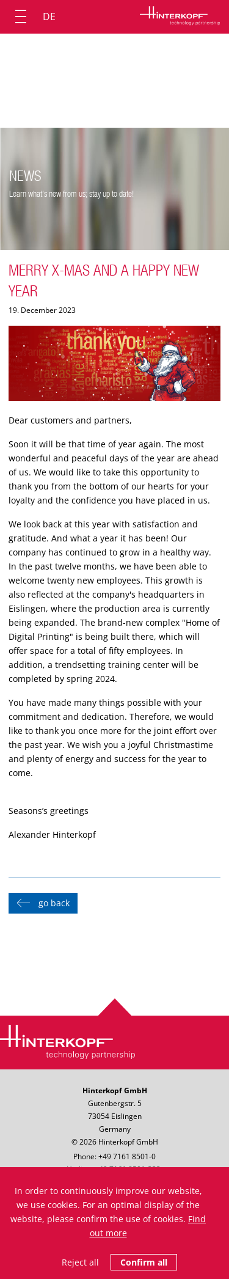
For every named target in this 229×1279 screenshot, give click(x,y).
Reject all (80, 1262)
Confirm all (143, 1262)
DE (49, 16)
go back (54, 903)
